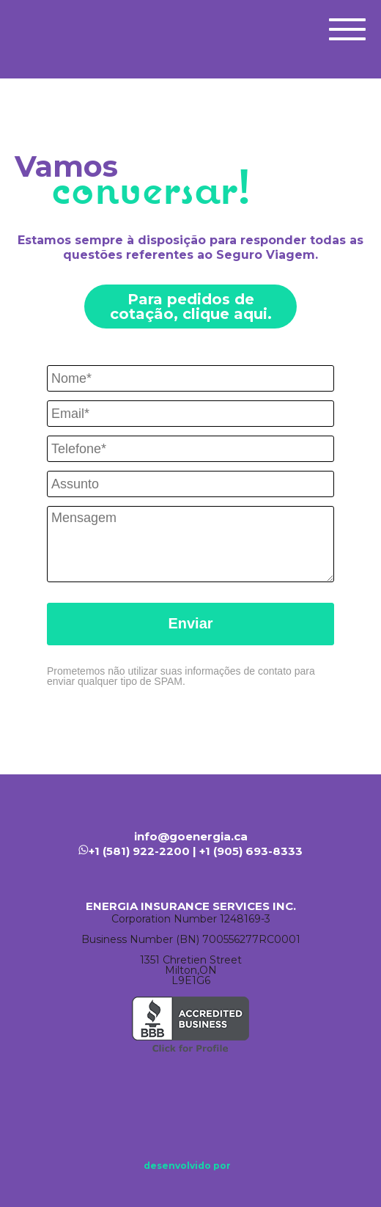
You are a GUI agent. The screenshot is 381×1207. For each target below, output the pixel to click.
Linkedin (198, 1105)
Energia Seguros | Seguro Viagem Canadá (55, 27)
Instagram (242, 1105)
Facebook (154, 1105)
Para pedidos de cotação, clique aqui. (191, 306)
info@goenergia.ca (191, 836)
